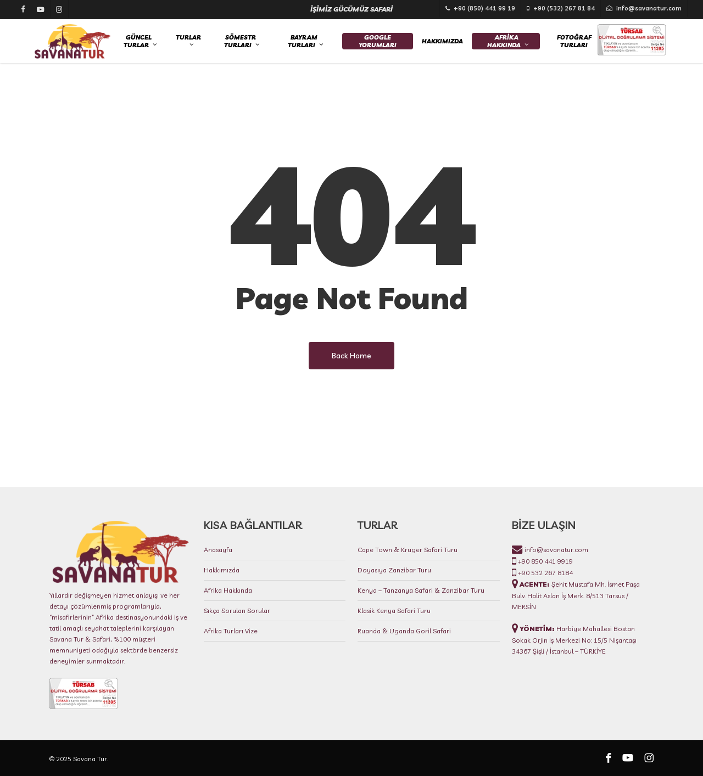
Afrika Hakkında (228, 591)
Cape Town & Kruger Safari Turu (407, 550)
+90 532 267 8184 (544, 573)
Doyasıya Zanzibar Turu (394, 570)
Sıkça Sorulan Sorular (237, 611)
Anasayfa (218, 550)
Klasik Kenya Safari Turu (394, 611)
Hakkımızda (221, 570)
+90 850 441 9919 (544, 562)
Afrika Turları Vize (231, 631)
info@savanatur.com (555, 550)
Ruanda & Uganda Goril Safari (404, 631)
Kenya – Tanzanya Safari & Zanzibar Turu (421, 591)
